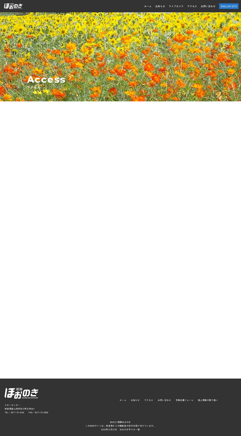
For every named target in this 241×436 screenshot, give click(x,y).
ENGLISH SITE (229, 6)
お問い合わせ (208, 6)
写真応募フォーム (184, 400)
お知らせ (160, 6)
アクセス (192, 6)
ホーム (148, 6)
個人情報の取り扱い (208, 400)
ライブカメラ (176, 6)
